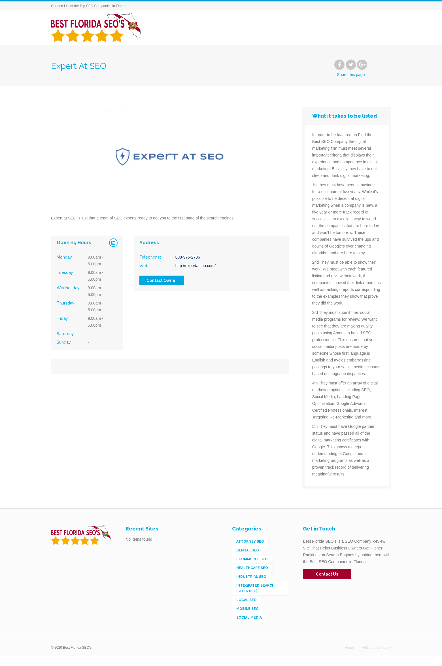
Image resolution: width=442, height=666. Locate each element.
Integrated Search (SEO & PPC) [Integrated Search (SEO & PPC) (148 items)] (255, 588)
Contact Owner (161, 280)
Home (349, 648)
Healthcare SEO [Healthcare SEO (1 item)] (252, 568)
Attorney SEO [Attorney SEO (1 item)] (250, 542)
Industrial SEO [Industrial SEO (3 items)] (251, 577)
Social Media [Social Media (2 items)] (249, 618)
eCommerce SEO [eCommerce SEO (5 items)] (252, 559)
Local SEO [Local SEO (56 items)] (246, 600)
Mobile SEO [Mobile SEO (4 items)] (247, 609)
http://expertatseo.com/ (195, 265)
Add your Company (376, 648)
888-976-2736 (187, 257)
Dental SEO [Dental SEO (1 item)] (247, 550)
